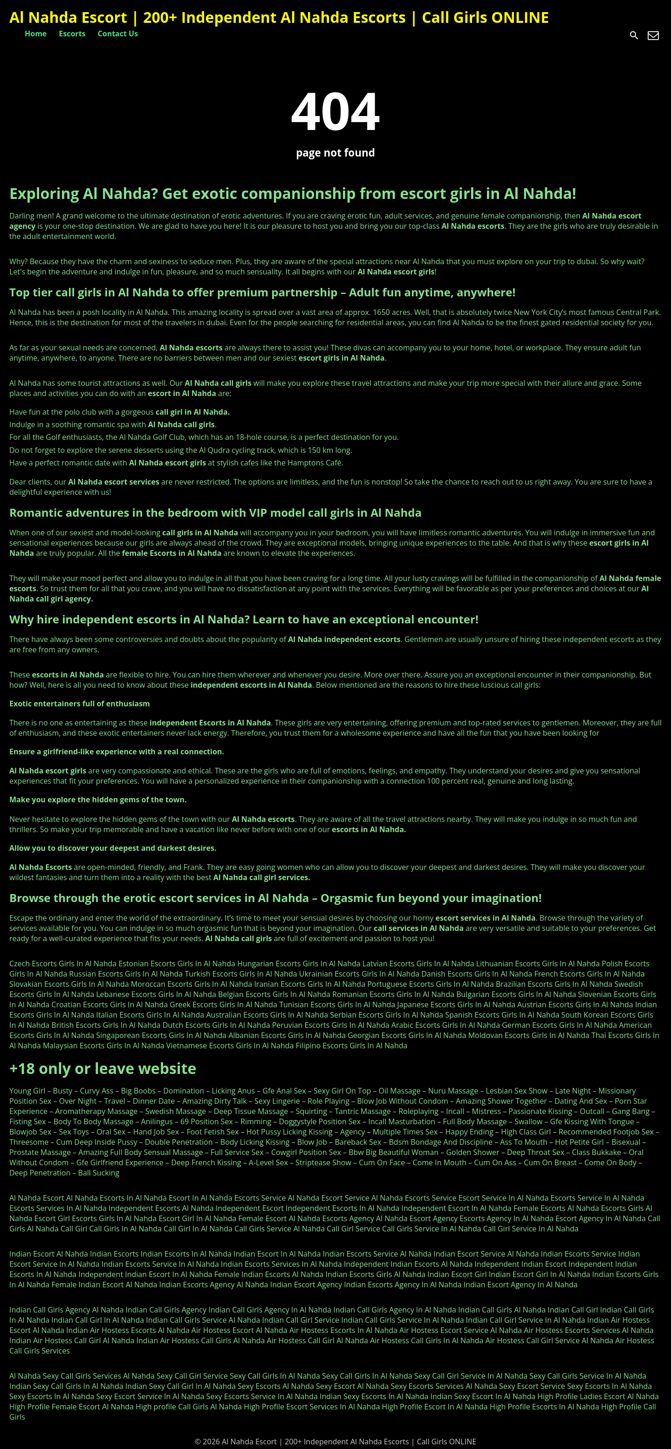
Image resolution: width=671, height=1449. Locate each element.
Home (36, 33)
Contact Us (118, 33)
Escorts (72, 33)
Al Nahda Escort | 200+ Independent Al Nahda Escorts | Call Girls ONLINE (279, 17)
